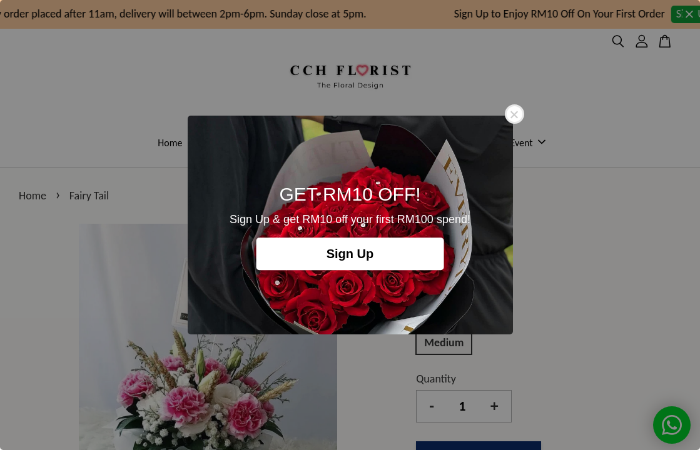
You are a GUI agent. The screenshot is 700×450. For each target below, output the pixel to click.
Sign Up (350, 254)
